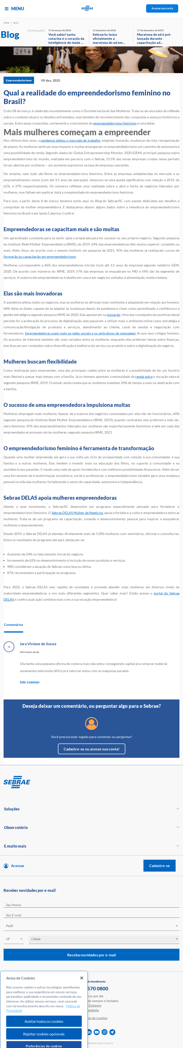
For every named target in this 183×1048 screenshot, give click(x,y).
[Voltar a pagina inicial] (91, 8)
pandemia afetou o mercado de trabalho (70, 140)
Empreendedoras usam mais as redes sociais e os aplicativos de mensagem (80, 333)
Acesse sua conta (162, 8)
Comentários (13, 625)
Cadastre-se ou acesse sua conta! (92, 749)
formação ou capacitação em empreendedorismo (40, 257)
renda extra (143, 376)
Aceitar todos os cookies (44, 1040)
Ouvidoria (91, 1010)
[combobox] (91, 927)
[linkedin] (89, 1032)
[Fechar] (81, 996)
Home (6, 23)
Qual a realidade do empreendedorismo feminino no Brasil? (87, 96)
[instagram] (104, 1032)
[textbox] (94, 926)
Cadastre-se (159, 865)
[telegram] (112, 1032)
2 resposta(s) (33, 682)
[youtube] (97, 1032)
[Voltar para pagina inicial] (91, 782)
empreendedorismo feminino (115, 123)
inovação (113, 315)
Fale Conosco (91, 1005)
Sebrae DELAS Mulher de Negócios (77, 513)
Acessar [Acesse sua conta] (18, 865)
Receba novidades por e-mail (91, 955)
